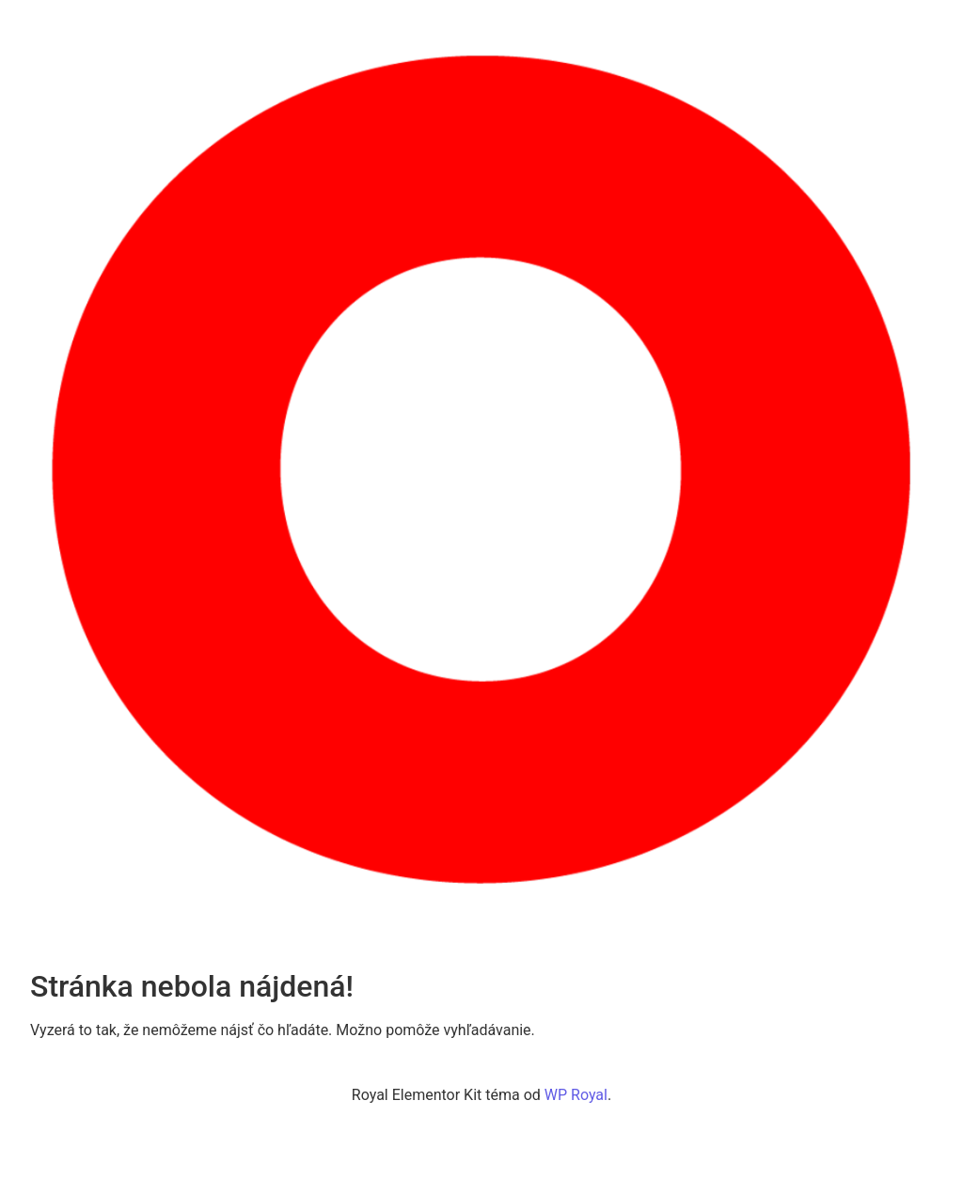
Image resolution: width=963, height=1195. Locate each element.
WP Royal (576, 1095)
